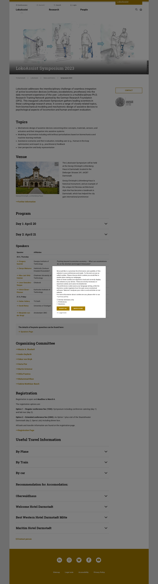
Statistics (61, 304)
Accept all (63, 308)
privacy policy (62, 296)
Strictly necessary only (65, 300)
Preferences (62, 302)
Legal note (62, 313)
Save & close (78, 308)
